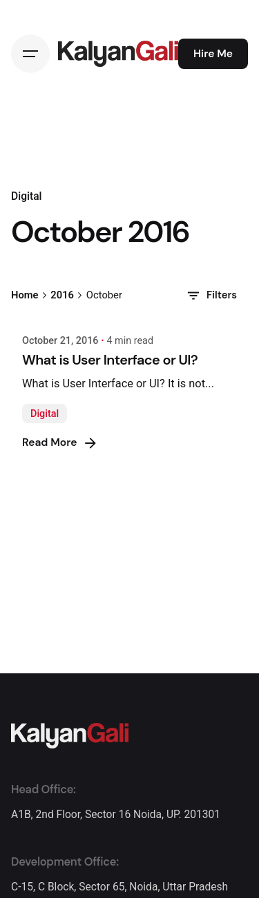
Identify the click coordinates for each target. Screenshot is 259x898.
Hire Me (213, 54)
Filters (211, 295)
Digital (44, 414)
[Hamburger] (30, 53)
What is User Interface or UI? (110, 360)
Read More (60, 443)
